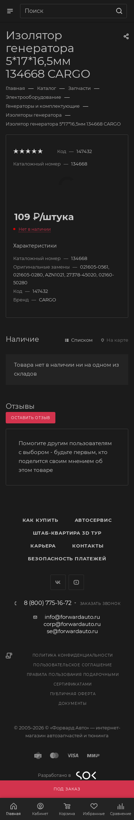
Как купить (40, 520)
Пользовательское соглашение (72, 665)
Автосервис (93, 520)
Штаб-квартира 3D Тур (67, 533)
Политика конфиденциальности (73, 655)
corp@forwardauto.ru (72, 624)
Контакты (87, 546)
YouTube (76, 582)
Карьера (43, 546)
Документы (73, 703)
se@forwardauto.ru (72, 631)
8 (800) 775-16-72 (47, 603)
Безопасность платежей (67, 558)
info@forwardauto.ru (72, 616)
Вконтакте (58, 582)
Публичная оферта (73, 694)
